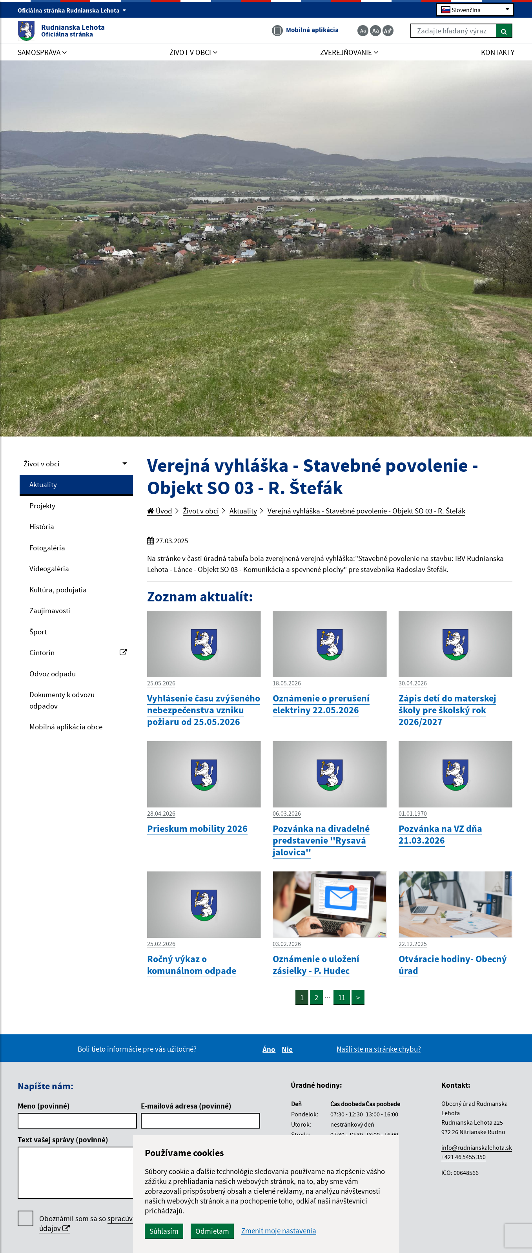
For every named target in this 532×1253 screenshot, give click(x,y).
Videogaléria (49, 568)
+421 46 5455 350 (463, 1157)
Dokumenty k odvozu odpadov (62, 700)
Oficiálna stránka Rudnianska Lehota (72, 10)
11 (341, 997)
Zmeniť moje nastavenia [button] (278, 1231)
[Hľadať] (504, 31)
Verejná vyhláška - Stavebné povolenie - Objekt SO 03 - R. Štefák (366, 510)
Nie (288, 1049)
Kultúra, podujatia (58, 589)
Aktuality (43, 484)
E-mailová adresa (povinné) (186, 1106)
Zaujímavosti (49, 610)
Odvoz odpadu (52, 673)
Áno (270, 1049)
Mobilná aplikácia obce (65, 726)
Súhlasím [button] (164, 1231)
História (41, 526)
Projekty (42, 505)
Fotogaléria (47, 547)
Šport (38, 631)
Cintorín (78, 652)
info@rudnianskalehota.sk (476, 1147)
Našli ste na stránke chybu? (379, 1049)
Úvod (159, 510)
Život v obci (42, 463)
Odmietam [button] (212, 1231)
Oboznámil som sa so (109, 1223)
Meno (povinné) (44, 1106)
